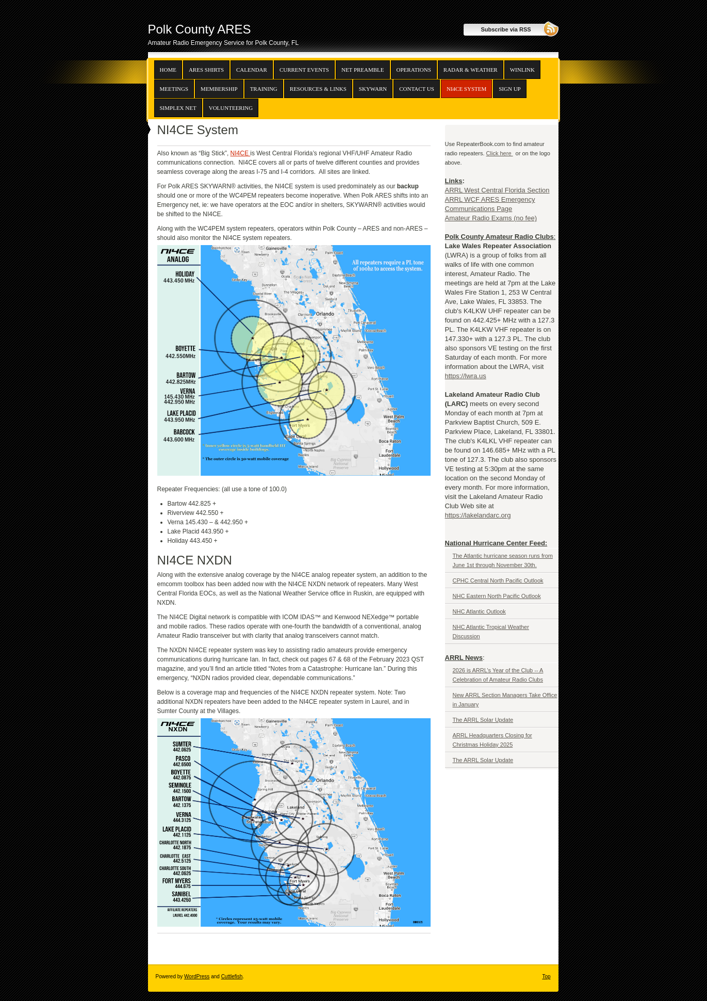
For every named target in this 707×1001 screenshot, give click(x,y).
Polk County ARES (199, 29)
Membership (219, 89)
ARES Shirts (206, 70)
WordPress (196, 976)
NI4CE (241, 153)
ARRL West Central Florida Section (497, 190)
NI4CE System (466, 89)
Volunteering (231, 108)
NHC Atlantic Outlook (479, 611)
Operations (414, 70)
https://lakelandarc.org (478, 515)
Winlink (522, 70)
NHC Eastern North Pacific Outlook (497, 596)
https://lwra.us (465, 376)
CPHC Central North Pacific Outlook (498, 580)
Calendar (251, 70)
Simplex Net (178, 108)
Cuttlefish (232, 976)
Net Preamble (362, 70)
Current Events (304, 70)
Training (263, 89)
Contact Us (416, 89)
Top (546, 976)
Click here (499, 153)
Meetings (174, 89)
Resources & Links (318, 89)
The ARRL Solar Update (483, 720)
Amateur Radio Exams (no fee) (491, 218)
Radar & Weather (470, 70)
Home (168, 70)
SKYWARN (373, 89)
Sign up (509, 89)
